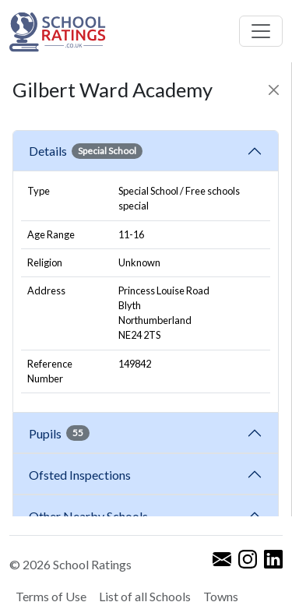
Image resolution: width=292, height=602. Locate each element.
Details (85, 151)
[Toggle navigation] (261, 31)
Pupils (59, 433)
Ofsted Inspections (82, 474)
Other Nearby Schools (91, 516)
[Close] (273, 90)
